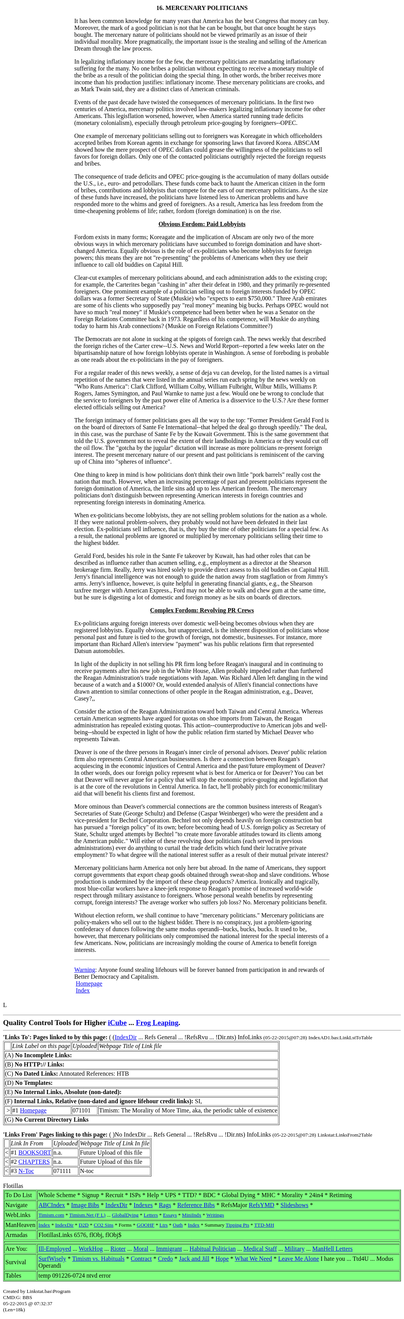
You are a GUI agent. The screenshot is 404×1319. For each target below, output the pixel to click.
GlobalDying (125, 1215)
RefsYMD (261, 1205)
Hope (222, 1258)
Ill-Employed (54, 1248)
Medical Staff (260, 1248)
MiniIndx (191, 1215)
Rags (165, 1205)
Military (294, 1248)
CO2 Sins (103, 1225)
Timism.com (51, 1215)
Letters (151, 1215)
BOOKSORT (34, 1152)
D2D (84, 1225)
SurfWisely (52, 1258)
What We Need (253, 1258)
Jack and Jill (194, 1258)
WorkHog (91, 1248)
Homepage (89, 983)
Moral (140, 1248)
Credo (165, 1258)
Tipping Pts (237, 1225)
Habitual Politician (213, 1248)
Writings (215, 1215)
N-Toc (26, 1171)
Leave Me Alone (298, 1258)
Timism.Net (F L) (87, 1215)
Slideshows (295, 1205)
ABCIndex (51, 1205)
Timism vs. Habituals (98, 1258)
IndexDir (126, 1037)
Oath (178, 1225)
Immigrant (169, 1248)
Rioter (118, 1248)
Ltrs (163, 1225)
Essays (170, 1215)
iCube (117, 1023)
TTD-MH (264, 1225)
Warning (84, 969)
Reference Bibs (196, 1205)
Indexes (143, 1205)
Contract (141, 1258)
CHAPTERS (34, 1161)
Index (83, 990)
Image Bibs (85, 1205)
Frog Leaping (157, 1023)
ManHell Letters (332, 1248)
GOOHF (145, 1225)
